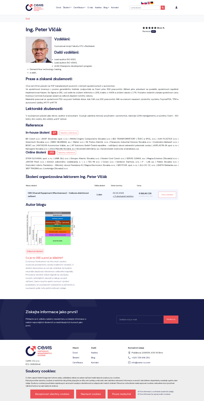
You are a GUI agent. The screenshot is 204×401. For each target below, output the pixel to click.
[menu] (176, 7)
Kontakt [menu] (115, 7)
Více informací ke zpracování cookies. (154, 394)
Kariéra (94, 352)
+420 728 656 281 (141, 357)
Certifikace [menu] (79, 7)
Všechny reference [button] (68, 133)
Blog (93, 357)
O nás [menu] (90, 7)
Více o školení (167, 195)
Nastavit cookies (91, 394)
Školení (76, 357)
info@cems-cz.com (141, 362)
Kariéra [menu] (98, 7)
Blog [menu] (106, 7)
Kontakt (95, 362)
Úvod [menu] (58, 7)
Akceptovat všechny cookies (52, 394)
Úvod (28, 18)
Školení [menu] (66, 7)
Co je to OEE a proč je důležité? (44, 257)
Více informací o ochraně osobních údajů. (156, 391)
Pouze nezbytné (121, 394)
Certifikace (78, 362)
